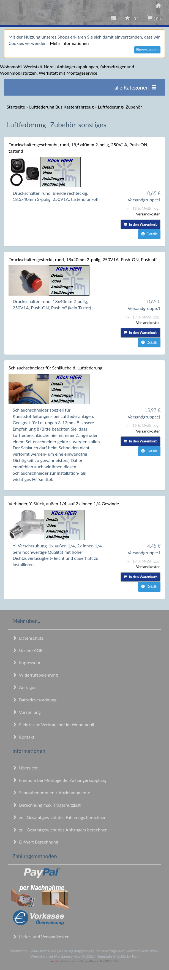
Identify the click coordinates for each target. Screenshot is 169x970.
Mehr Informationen (69, 43)
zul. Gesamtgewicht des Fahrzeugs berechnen (59, 817)
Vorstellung (26, 712)
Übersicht (25, 767)
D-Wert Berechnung (35, 841)
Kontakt (23, 736)
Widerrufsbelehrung (35, 674)
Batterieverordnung (34, 699)
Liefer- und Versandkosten (41, 936)
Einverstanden (147, 49)
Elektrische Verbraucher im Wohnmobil (53, 724)
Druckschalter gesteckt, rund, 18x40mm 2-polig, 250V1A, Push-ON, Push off (83, 259)
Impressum (26, 662)
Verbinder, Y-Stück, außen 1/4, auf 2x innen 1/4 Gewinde (64, 503)
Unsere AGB (27, 650)
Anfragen (24, 687)
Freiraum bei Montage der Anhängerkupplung (59, 780)
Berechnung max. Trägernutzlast (46, 804)
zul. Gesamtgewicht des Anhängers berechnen (60, 829)
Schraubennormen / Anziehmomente (51, 792)
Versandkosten (148, 214)
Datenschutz (27, 638)
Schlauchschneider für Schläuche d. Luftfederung (55, 367)
